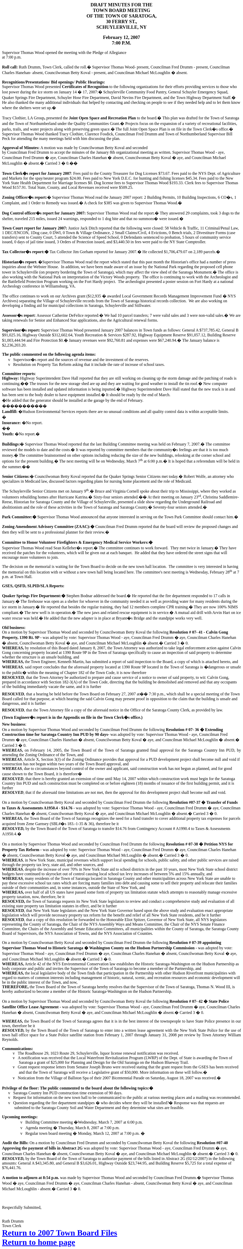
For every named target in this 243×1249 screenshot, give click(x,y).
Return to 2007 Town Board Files (59, 1232)
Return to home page (38, 1242)
